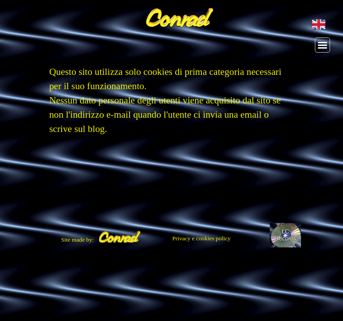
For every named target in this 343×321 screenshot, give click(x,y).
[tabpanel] (171, 105)
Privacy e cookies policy (201, 238)
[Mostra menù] (322, 45)
